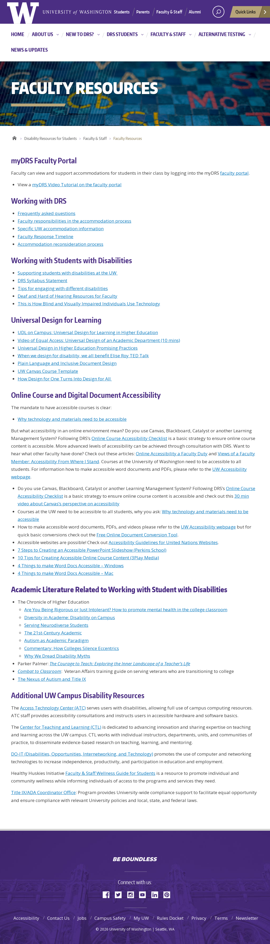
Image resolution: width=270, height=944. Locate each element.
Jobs (82, 918)
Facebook (108, 894)
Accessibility (26, 918)
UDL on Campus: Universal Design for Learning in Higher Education (88, 332)
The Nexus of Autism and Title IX (52, 679)
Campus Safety (110, 918)
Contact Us (58, 918)
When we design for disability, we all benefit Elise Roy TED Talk (83, 356)
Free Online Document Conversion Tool (137, 535)
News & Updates (29, 50)
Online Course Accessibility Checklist (129, 438)
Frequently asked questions (46, 213)
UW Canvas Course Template (48, 371)
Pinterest (168, 894)
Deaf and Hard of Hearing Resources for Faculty (67, 296)
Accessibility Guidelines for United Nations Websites (163, 542)
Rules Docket (170, 918)
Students (121, 11)
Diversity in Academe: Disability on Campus (69, 617)
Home (17, 34)
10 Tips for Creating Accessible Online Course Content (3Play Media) (88, 558)
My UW (141, 918)
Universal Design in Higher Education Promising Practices (78, 348)
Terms (221, 918)
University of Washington (135, 848)
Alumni (195, 11)
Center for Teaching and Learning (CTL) (60, 727)
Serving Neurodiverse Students (56, 625)
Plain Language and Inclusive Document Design (67, 363)
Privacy (198, 918)
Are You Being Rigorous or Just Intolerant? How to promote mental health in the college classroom (125, 609)
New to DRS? (80, 34)
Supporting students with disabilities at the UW (68, 273)
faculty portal (234, 173)
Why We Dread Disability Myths (57, 656)
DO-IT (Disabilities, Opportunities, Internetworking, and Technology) (82, 754)
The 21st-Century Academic (53, 633)
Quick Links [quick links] (251, 13)
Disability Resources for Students (50, 138)
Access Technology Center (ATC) (53, 708)
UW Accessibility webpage (208, 527)
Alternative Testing (222, 34)
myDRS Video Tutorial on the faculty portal (77, 185)
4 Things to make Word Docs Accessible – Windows (71, 566)
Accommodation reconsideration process (60, 244)
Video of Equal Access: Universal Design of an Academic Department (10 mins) (99, 340)
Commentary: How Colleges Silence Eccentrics (71, 648)
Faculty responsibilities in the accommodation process (74, 221)
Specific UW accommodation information (61, 229)
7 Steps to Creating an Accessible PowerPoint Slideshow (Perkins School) (92, 550)
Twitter (120, 894)
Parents (143, 11)
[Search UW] (218, 12)
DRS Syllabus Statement (42, 280)
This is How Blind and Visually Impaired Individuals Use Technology (89, 304)
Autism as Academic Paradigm (56, 640)
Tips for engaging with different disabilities (63, 288)
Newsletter (247, 918)
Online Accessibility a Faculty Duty (172, 454)
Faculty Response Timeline (45, 236)
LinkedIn (156, 894)
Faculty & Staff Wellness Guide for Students (110, 773)
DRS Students (122, 34)
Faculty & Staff (169, 11)
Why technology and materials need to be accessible (72, 419)
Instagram (132, 894)
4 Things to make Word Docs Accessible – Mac (65, 573)
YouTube (144, 894)
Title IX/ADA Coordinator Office (43, 792)
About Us (42, 34)
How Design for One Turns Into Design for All (65, 379)
